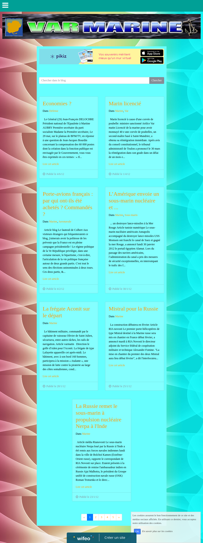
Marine (119, 111)
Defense (53, 111)
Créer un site (114, 537)
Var (127, 111)
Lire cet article (51, 164)
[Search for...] (94, 80)
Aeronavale (64, 221)
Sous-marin (131, 215)
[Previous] (119, 517)
